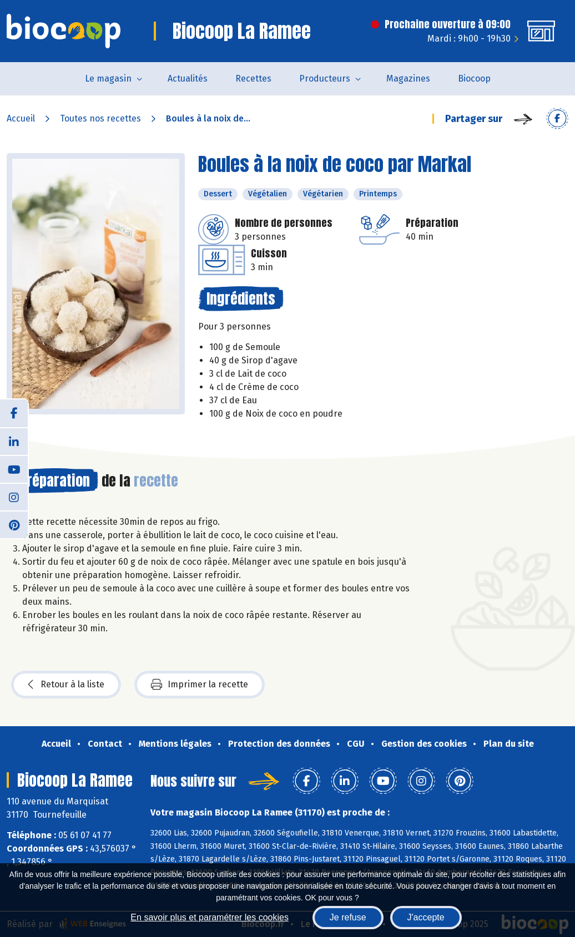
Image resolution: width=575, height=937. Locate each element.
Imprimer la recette (199, 684)
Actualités (188, 78)
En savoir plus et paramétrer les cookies (209, 917)
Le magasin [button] (108, 78)
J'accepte (426, 917)
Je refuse (348, 917)
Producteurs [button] (324, 78)
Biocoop (474, 78)
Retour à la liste (66, 684)
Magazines (408, 78)
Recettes (253, 78)
